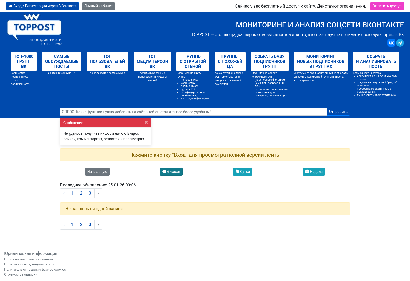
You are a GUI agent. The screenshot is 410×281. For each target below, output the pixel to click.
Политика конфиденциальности (29, 264)
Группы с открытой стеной (193, 61)
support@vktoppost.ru (45, 40)
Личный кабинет (98, 6)
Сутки (242, 171)
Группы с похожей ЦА (230, 61)
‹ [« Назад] (64, 193)
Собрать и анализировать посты (376, 61)
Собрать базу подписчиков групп (270, 61)
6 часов (171, 171)
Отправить (338, 111)
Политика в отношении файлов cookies (35, 269)
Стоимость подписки (20, 274)
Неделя (314, 171)
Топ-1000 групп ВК (23, 61)
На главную (97, 171)
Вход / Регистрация (42, 6)
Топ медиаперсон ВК (152, 61)
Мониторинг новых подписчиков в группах (320, 61)
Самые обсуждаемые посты (61, 61)
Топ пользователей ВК (107, 61)
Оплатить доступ (387, 6)
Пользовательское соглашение (28, 259)
